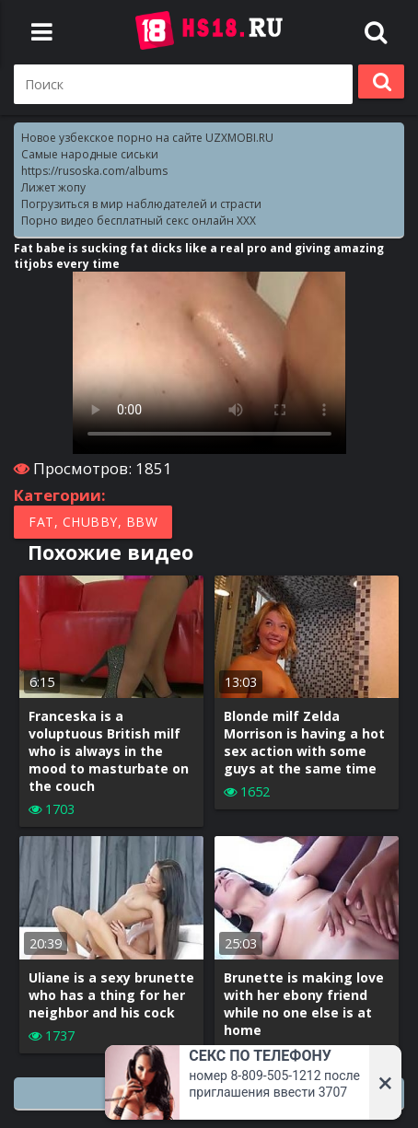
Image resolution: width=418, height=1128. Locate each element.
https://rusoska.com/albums (94, 171)
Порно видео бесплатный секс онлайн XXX (138, 220)
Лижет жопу (53, 187)
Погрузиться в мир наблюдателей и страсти (141, 204)
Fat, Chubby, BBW (93, 521)
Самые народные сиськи (89, 154)
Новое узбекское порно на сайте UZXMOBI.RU (147, 137)
